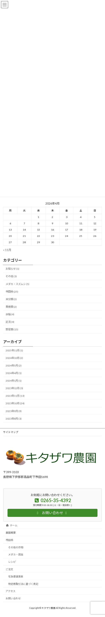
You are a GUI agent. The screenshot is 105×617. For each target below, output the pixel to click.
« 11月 (7, 249)
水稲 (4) (10, 314)
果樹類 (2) (11, 306)
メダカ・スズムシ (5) (17, 283)
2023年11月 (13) (15, 395)
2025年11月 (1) (14, 350)
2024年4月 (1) (14, 373)
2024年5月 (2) (14, 365)
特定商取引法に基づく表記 (23, 583)
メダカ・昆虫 (15, 554)
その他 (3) (11, 276)
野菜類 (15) (12, 329)
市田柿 (9, 540)
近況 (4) (10, 321)
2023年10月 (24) (15, 403)
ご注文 (9, 569)
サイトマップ (10, 432)
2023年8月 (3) (14, 418)
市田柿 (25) (12, 291)
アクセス (10, 591)
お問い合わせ (13, 598)
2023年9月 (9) (14, 410)
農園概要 (11, 532)
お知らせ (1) (12, 268)
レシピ (12, 561)
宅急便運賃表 (15, 576)
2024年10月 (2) (14, 357)
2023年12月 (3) (14, 388)
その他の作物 (15, 547)
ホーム (11, 525)
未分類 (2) (11, 299)
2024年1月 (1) (14, 380)
